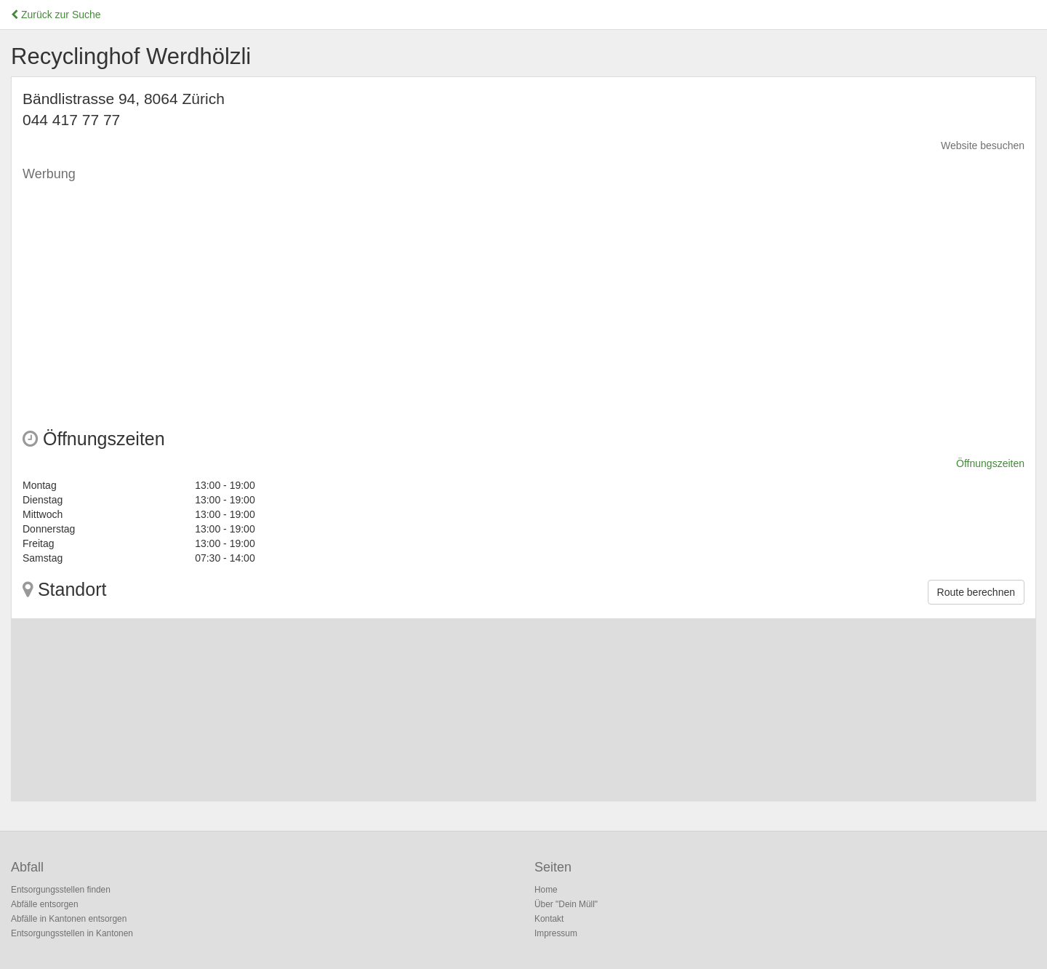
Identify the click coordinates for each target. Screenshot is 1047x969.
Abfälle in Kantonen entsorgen (69, 919)
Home (546, 890)
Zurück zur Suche (56, 14)
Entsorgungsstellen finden (61, 890)
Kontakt (548, 919)
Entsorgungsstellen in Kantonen (72, 933)
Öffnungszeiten (990, 463)
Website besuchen (982, 145)
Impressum (555, 933)
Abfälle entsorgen (45, 904)
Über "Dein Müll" (566, 904)
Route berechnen (976, 592)
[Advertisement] (459, 291)
